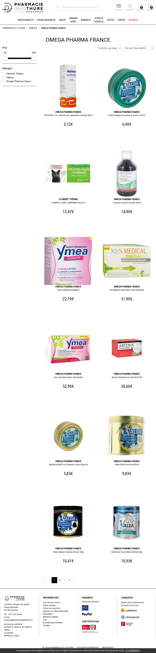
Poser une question (51, 608)
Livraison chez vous (130, 605)
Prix (4, 47)
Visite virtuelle (49, 605)
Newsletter (48, 614)
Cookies (46, 625)
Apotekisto (108, 647)
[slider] (5, 58)
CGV (45, 620)
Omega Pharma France (18, 81)
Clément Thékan (14, 73)
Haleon (10, 77)
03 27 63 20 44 (15, 614)
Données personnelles (53, 623)
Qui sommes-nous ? (52, 602)
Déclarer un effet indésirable (55, 611)
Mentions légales (50, 617)
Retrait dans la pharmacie (132, 602)
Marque (7, 68)
